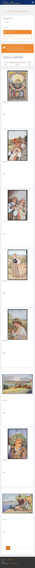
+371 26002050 (8, 560)
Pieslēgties (9, 32)
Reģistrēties (9, 37)
